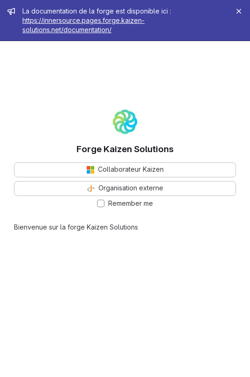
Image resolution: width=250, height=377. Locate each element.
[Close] (238, 11)
